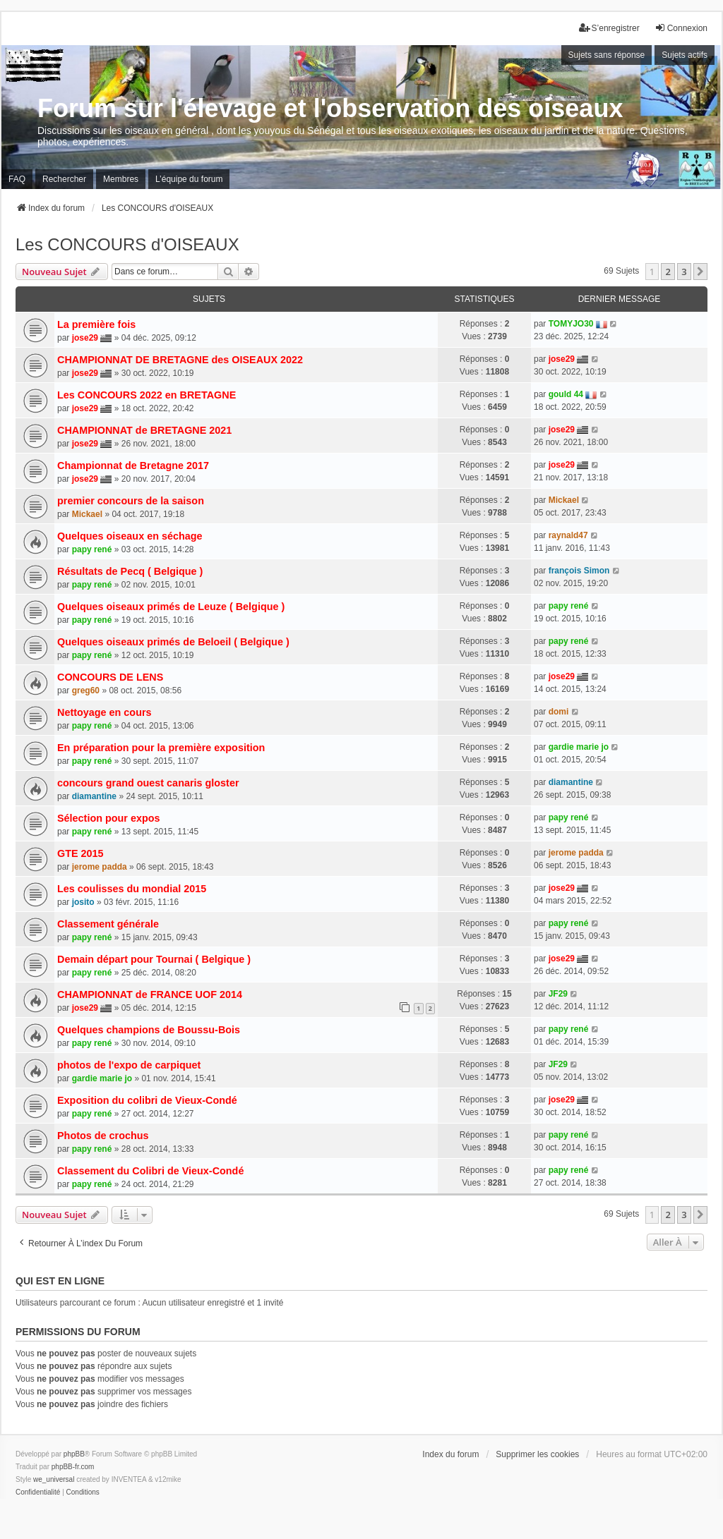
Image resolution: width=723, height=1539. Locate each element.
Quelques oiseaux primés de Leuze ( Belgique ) (171, 606)
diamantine (94, 796)
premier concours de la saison (130, 500)
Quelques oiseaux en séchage (130, 536)
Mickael (87, 514)
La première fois (96, 324)
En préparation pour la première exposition (161, 747)
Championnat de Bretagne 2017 (133, 465)
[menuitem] (38, 1492)
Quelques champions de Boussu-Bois (148, 1029)
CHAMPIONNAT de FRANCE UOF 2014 (149, 994)
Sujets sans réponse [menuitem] (606, 55)
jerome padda (99, 867)
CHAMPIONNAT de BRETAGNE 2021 (144, 430)
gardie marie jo (579, 747)
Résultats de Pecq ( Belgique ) (130, 571)
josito (83, 902)
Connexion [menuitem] (681, 28)
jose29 (85, 338)
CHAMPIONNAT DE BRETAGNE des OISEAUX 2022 (180, 359)
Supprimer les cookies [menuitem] (537, 1454)
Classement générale (108, 924)
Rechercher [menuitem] (64, 179)
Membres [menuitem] (120, 179)
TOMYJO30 (571, 324)
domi (559, 712)
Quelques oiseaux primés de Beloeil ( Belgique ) (173, 641)
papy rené (92, 549)
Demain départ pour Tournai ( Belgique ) (154, 959)
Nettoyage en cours (104, 712)
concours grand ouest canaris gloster (148, 783)
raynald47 (568, 535)
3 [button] (683, 271)
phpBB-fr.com (73, 1467)
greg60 (86, 690)
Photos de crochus (103, 1135)
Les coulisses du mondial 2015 (131, 888)
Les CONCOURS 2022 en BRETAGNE (146, 395)
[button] (700, 271)
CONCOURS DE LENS (110, 677)
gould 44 (566, 394)
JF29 (558, 994)
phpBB (74, 1454)
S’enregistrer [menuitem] (609, 28)
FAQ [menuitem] (16, 179)
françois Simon (579, 571)
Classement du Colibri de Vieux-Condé (150, 1170)
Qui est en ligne (60, 1280)
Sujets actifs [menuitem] (684, 55)
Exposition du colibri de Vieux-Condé (147, 1100)
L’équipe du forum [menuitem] (188, 179)
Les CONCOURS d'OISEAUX (127, 244)
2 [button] (667, 271)
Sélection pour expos (108, 818)
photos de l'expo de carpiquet (129, 1065)
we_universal (53, 1479)
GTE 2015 (80, 853)
